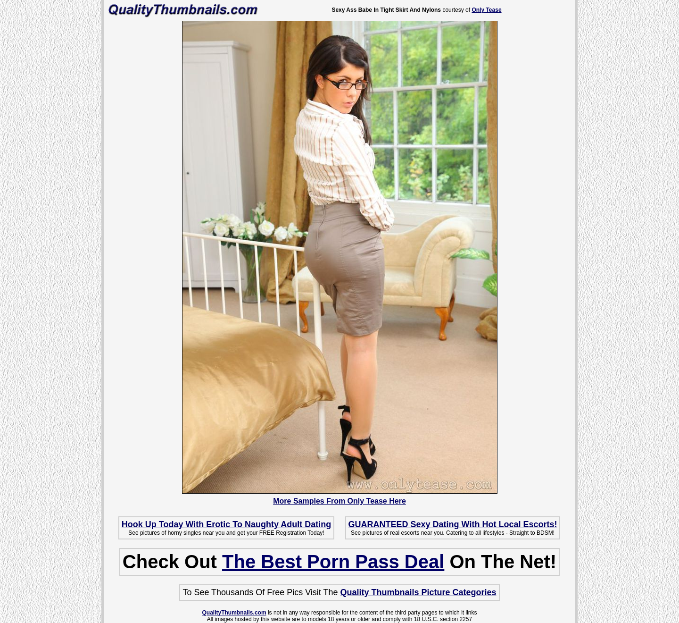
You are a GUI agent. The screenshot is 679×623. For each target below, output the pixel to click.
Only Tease (486, 10)
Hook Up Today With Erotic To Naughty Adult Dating (226, 524)
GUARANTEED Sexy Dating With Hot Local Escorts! (452, 524)
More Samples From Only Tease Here (339, 501)
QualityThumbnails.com (234, 612)
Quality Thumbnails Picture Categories (418, 592)
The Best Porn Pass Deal (333, 561)
